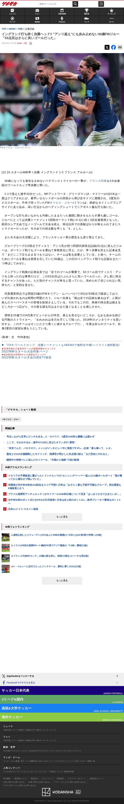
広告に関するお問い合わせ (14, 782)
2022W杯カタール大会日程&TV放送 (27, 357)
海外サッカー (41, 730)
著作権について (20, 778)
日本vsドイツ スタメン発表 (23, 509)
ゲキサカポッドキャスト (71, 751)
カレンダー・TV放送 (46, 772)
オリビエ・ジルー (13, 147)
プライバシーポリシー (76, 778)
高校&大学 (30, 730)
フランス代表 (98, 180)
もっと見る (62, 516)
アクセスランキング (28, 772)
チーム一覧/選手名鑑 (65, 772)
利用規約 (60, 778)
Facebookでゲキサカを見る (18, 683)
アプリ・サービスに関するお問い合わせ (70, 782)
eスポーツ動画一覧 (87, 761)
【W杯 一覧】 (22, 43)
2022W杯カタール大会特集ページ (25, 351)
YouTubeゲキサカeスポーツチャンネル (44, 751)
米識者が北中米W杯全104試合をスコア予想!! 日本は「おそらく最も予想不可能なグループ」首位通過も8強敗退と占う (64, 486)
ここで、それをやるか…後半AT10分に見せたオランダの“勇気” (40, 442)
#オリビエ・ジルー (11, 419)
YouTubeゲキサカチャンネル (14, 751)
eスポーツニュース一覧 (68, 761)
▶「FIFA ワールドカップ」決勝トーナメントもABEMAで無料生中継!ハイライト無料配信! (61, 345)
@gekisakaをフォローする (18, 676)
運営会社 (34, 778)
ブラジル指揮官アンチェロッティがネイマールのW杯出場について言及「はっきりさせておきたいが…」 (65, 494)
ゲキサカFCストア (10, 772)
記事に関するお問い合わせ (39, 782)
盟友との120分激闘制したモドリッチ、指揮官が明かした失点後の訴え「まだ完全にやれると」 (58, 454)
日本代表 (6, 730)
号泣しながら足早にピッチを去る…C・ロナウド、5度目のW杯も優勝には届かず (50, 436)
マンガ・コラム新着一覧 (13, 761)
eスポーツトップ (50, 761)
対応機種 (6, 778)
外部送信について (96, 778)
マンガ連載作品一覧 (33, 761)
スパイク (52, 730)
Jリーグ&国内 (18, 730)
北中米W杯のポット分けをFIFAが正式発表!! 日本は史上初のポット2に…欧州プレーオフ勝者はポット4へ (64, 501)
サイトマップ (47, 778)
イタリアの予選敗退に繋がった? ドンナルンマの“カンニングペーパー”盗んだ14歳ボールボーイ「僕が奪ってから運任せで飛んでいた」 (65, 477)
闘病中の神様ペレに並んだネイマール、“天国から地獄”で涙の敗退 (42, 459)
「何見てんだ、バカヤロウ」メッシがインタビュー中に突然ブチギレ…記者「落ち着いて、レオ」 (59, 448)
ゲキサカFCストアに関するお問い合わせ (19, 785)
